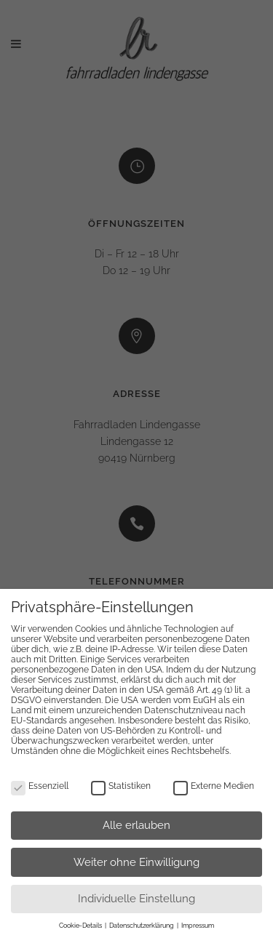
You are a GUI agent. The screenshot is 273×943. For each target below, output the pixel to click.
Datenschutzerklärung (142, 925)
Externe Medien (213, 786)
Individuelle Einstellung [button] (136, 898)
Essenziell (39, 786)
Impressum (197, 925)
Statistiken (121, 786)
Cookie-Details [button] (81, 925)
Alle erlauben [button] (136, 825)
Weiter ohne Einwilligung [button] (136, 862)
